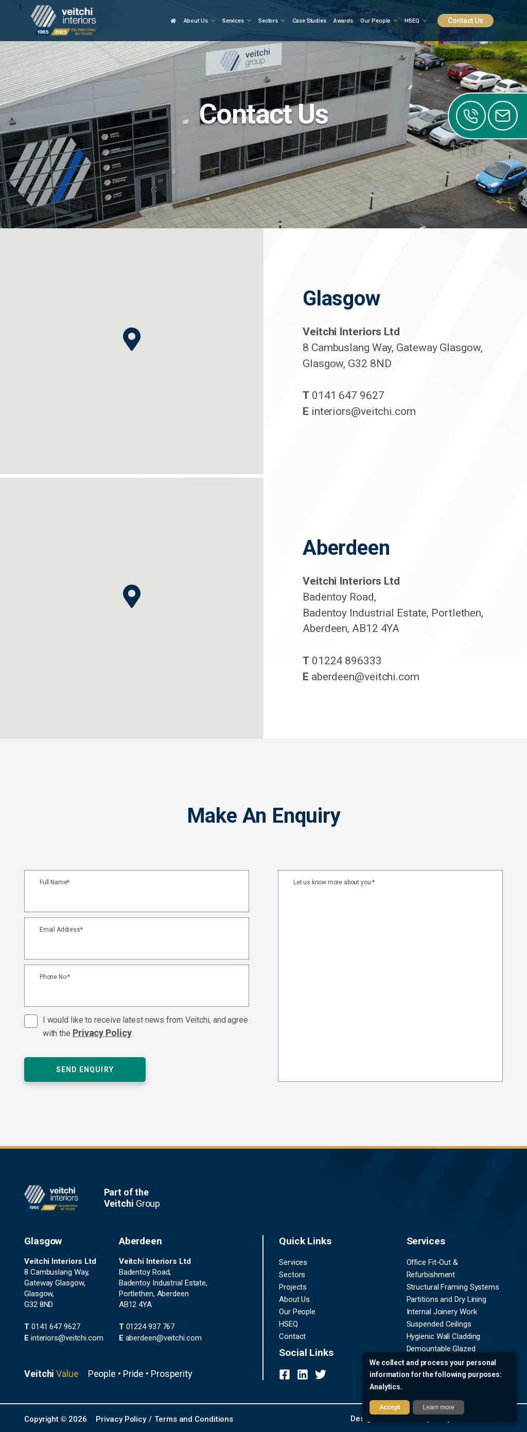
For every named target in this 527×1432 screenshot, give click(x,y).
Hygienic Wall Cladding (444, 1336)
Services (293, 1262)
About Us (294, 1299)
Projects (293, 1287)
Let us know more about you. (334, 882)
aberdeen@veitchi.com (361, 676)
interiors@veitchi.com (359, 411)
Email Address (61, 930)
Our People (297, 1311)
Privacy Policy (102, 1032)
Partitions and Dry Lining (447, 1299)
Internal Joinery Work (442, 1311)
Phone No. (55, 977)
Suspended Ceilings (439, 1324)
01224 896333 (342, 661)
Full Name (54, 882)
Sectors (292, 1274)
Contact (292, 1336)
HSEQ (288, 1324)
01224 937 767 (147, 1326)
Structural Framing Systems (453, 1287)
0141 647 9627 (343, 395)
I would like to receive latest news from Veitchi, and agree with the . (145, 1026)
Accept (389, 1407)
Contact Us (465, 20)
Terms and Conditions (193, 1419)
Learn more (438, 1407)
